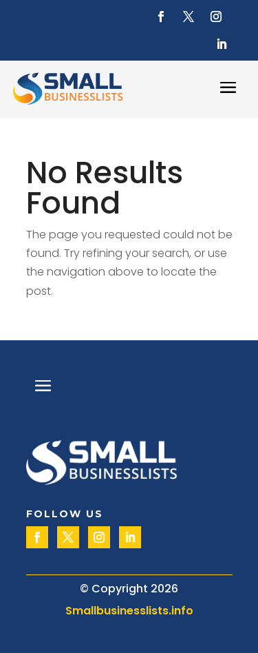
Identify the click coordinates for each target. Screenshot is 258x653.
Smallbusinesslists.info (129, 611)
